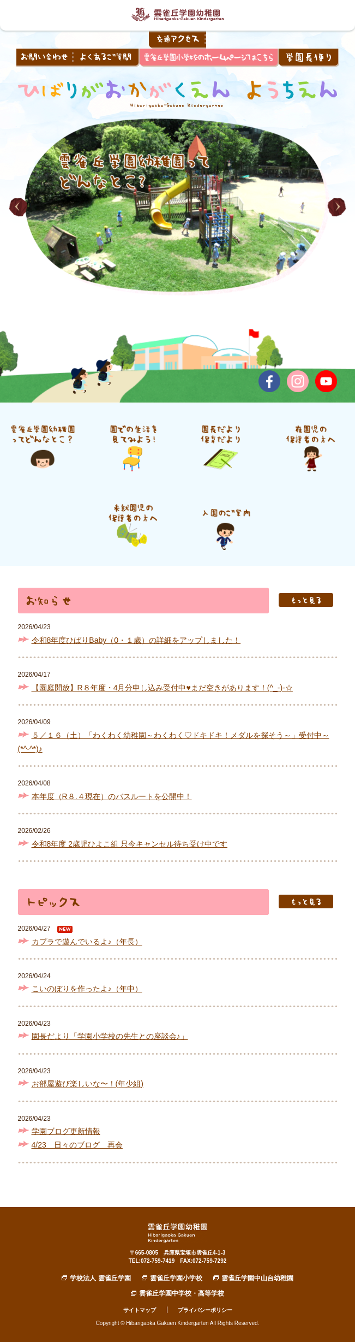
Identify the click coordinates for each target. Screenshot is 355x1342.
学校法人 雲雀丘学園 (100, 1278)
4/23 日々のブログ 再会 (77, 1144)
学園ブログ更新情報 (66, 1131)
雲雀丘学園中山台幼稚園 (257, 1278)
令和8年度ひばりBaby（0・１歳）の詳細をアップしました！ (136, 640)
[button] (18, 207)
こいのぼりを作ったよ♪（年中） (87, 988)
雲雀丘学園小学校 (176, 1278)
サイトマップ (139, 1310)
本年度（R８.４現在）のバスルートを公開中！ (112, 796)
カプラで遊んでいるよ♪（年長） (87, 941)
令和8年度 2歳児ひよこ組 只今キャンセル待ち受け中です (129, 844)
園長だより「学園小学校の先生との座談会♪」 (110, 1036)
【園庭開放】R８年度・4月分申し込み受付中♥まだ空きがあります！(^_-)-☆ (162, 687)
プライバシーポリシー (205, 1310)
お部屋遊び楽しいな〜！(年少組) (87, 1083)
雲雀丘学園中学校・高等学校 (181, 1293)
